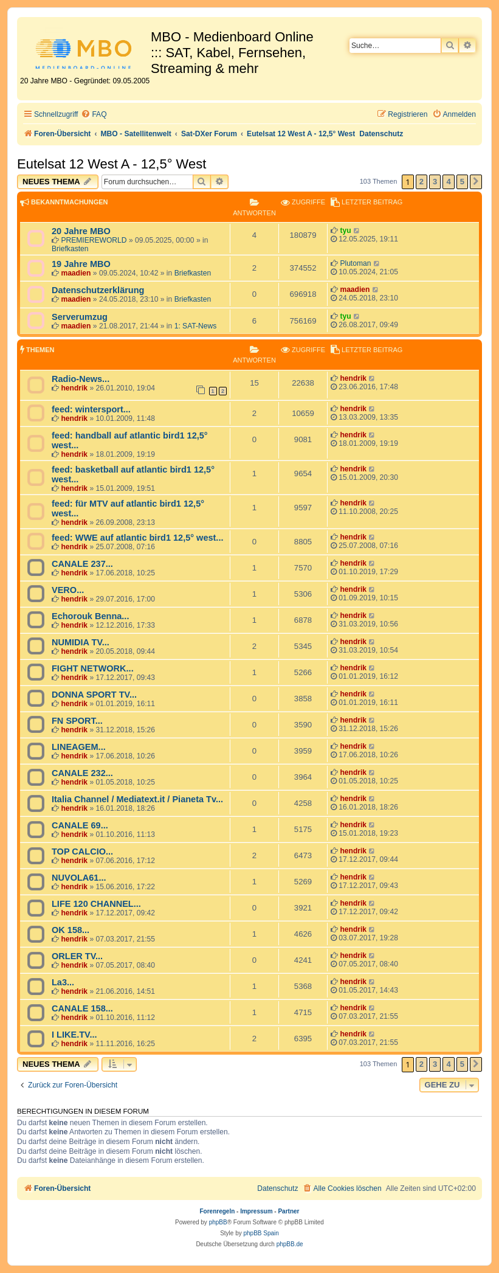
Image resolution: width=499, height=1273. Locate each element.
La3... (63, 982)
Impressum (256, 1211)
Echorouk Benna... (90, 616)
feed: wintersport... (91, 409)
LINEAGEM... (79, 747)
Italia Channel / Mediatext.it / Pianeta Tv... (137, 799)
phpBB (218, 1222)
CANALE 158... (82, 1008)
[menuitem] (93, 114)
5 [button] (462, 181)
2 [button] (421, 181)
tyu (345, 230)
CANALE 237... (82, 564)
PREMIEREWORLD (93, 240)
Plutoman (355, 263)
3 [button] (435, 181)
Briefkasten (70, 249)
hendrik (74, 388)
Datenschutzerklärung (98, 290)
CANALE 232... (82, 773)
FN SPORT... (77, 721)
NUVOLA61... (79, 878)
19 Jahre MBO (81, 264)
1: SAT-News (195, 326)
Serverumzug (80, 317)
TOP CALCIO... (82, 851)
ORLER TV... (77, 956)
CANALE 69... (80, 825)
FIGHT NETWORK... (93, 668)
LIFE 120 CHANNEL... (96, 904)
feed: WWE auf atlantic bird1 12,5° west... (137, 538)
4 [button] (448, 181)
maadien (76, 273)
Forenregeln (217, 1211)
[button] (476, 182)
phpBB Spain (260, 1233)
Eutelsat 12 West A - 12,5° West (111, 164)
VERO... (68, 590)
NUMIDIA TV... (80, 642)
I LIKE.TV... (74, 1034)
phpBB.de (290, 1244)
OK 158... (70, 930)
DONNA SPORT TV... (94, 694)
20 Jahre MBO (81, 231)
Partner (288, 1211)
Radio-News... (80, 379)
